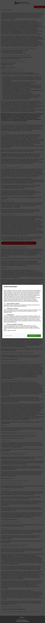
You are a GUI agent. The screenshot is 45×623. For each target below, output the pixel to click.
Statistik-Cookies (12, 308)
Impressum (21, 617)
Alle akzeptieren (34, 335)
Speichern (8, 335)
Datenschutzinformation (32, 301)
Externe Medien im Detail (10, 330)
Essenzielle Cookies (13, 303)
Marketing (10, 314)
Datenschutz (22, 618)
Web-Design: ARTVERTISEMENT (22, 621)
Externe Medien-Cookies (15, 324)
